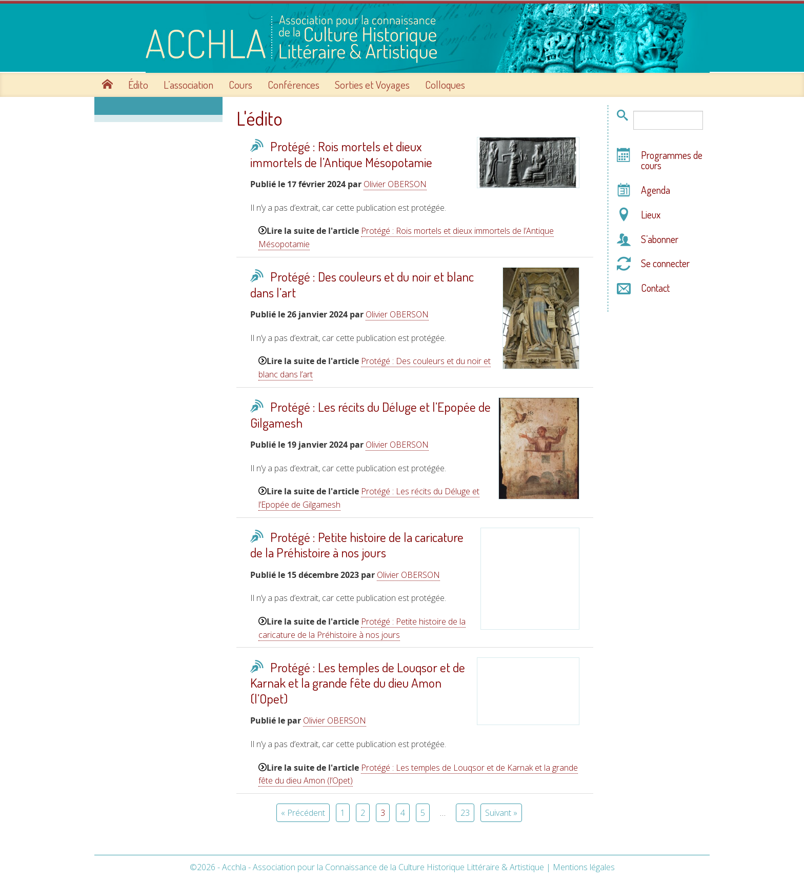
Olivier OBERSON (395, 183)
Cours (240, 83)
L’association (188, 83)
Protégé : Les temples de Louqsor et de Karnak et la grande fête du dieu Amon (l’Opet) (357, 682)
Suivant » (501, 811)
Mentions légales (584, 866)
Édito (138, 83)
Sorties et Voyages (372, 83)
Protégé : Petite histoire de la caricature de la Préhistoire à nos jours (357, 544)
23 (465, 811)
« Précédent (303, 811)
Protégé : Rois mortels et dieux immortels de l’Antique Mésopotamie (341, 153)
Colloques (445, 83)
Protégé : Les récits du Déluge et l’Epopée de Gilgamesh (370, 413)
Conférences (293, 83)
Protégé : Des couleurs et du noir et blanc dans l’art (362, 283)
